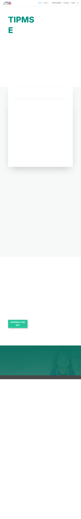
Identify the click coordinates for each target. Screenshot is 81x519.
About (46, 3)
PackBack (66, 3)
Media (73, 3)
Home (40, 3)
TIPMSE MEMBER (56, 3)
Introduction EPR (18, 324)
